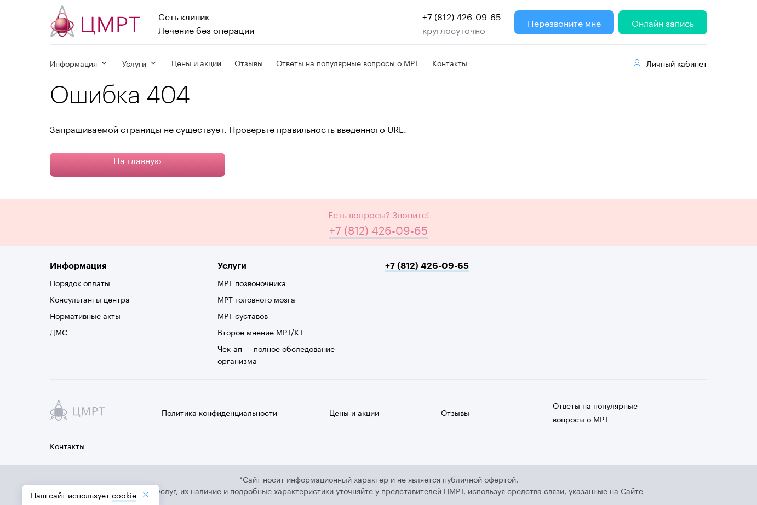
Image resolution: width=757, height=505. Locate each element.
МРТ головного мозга (256, 299)
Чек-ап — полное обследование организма (276, 354)
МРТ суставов (242, 315)
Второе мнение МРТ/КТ (260, 332)
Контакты (449, 62)
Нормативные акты (85, 315)
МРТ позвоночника (251, 282)
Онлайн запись (663, 22)
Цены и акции (196, 62)
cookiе (124, 495)
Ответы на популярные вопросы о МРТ (347, 62)
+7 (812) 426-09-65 (461, 15)
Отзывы (248, 62)
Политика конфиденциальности (219, 412)
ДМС (58, 332)
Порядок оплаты (80, 282)
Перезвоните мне (564, 22)
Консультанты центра (90, 299)
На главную (137, 159)
